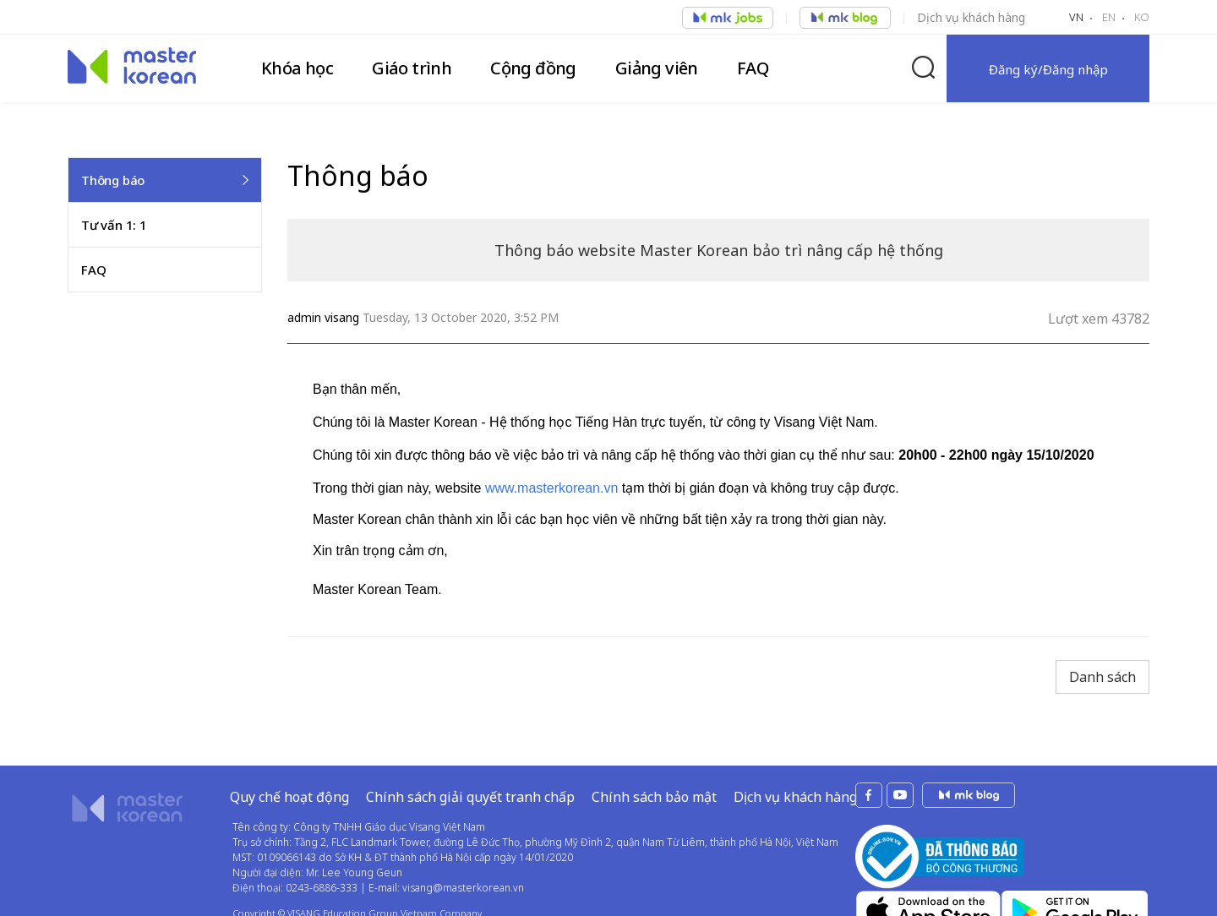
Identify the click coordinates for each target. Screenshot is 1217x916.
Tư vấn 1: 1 (114, 224)
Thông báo (113, 180)
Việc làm (727, 18)
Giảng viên (656, 68)
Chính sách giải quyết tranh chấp (470, 797)
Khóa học (297, 68)
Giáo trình (411, 68)
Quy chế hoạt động (289, 797)
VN (1076, 17)
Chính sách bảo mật (654, 797)
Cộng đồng (533, 68)
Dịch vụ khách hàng (971, 17)
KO (1141, 17)
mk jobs (968, 795)
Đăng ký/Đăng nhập (1048, 69)
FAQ (752, 68)
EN (1109, 17)
